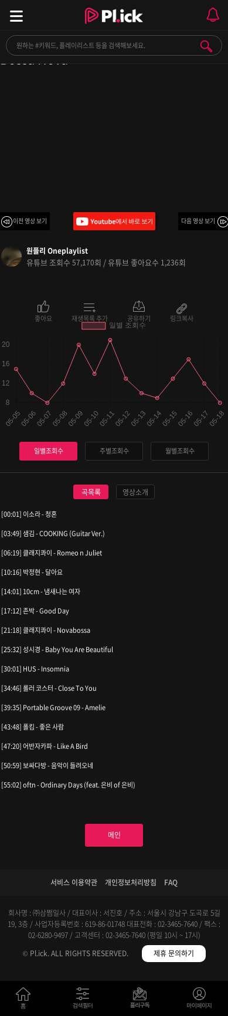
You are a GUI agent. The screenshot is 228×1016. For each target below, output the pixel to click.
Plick (114, 26)
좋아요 (43, 317)
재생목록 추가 (90, 317)
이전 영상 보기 (30, 220)
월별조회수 (180, 451)
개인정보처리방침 (130, 882)
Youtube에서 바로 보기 (114, 221)
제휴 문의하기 (174, 953)
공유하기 (139, 317)
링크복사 (181, 317)
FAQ (171, 882)
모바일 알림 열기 (212, 15)
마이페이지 (199, 1000)
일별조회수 (48, 451)
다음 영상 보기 (198, 220)
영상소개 (135, 492)
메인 (114, 835)
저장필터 (142, 1000)
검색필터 (85, 1000)
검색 (206, 46)
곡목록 (91, 492)
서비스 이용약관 (73, 882)
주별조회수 (114, 451)
